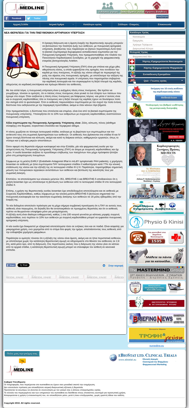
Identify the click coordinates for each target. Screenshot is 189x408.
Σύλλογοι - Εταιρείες (128, 24)
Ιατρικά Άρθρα (61, 24)
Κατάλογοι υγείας (92, 24)
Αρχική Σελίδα (20, 24)
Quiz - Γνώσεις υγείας (163, 81)
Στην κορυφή (116, 265)
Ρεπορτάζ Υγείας (139, 52)
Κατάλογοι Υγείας (139, 32)
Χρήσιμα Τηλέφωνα (142, 44)
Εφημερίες (138, 40)
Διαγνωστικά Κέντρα (143, 48)
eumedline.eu (157, 345)
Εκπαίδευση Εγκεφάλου (156, 74)
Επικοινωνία (164, 24)
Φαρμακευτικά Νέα (142, 56)
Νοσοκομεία (139, 36)
